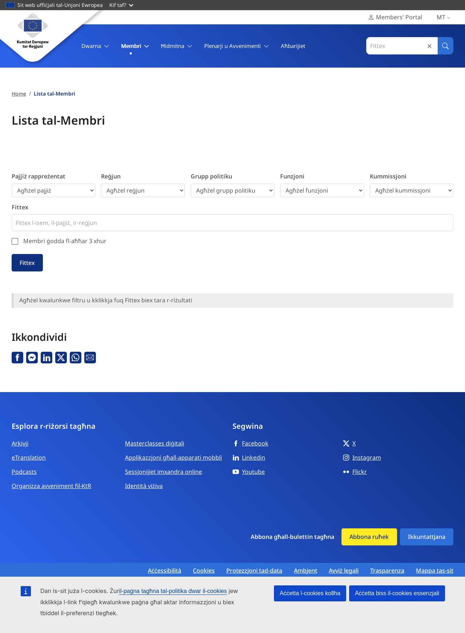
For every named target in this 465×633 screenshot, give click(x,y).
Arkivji (20, 443)
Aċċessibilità (164, 570)
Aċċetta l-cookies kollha (310, 593)
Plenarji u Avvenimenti (236, 46)
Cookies (204, 570)
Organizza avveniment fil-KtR (51, 486)
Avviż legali (344, 570)
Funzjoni (292, 176)
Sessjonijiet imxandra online (163, 472)
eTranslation (29, 457)
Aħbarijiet (293, 45)
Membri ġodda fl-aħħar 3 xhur (64, 241)
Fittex (20, 207)
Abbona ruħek (369, 537)
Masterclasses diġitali (154, 443)
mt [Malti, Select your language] (445, 17)
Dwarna (95, 46)
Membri (135, 46)
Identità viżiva (144, 486)
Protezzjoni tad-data (254, 570)
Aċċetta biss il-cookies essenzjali (397, 593)
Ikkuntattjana (426, 537)
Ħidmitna (177, 46)
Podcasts (24, 472)
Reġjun (111, 176)
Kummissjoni (388, 176)
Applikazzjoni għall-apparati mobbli (173, 457)
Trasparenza (387, 570)
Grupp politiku (211, 176)
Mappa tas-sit (434, 570)
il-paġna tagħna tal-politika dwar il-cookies (173, 591)
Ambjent (305, 570)
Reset (429, 46)
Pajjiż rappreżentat (38, 176)
